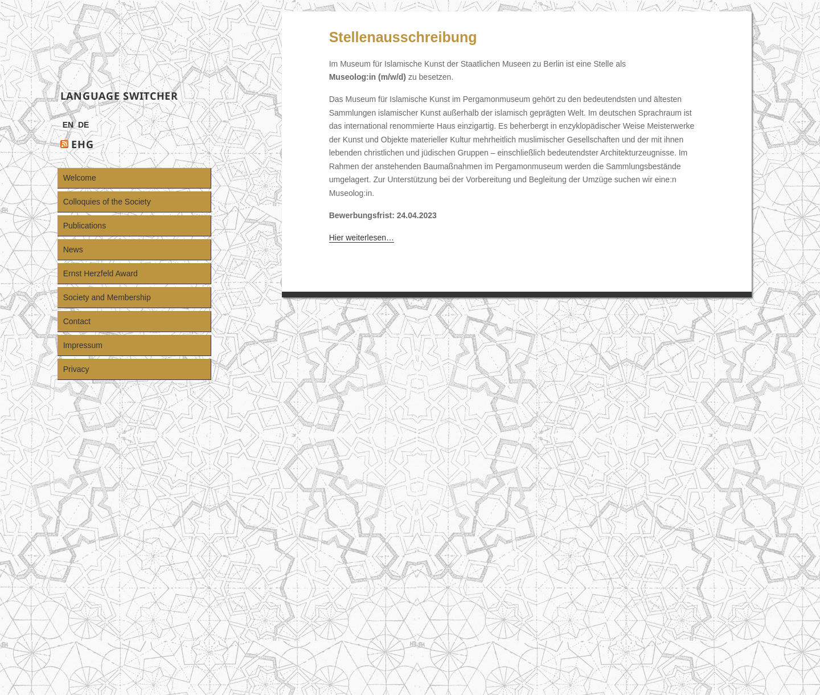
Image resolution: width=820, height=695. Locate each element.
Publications (84, 225)
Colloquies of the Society (107, 201)
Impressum (82, 345)
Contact (77, 321)
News (73, 249)
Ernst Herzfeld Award (100, 273)
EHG (82, 144)
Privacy (76, 369)
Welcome (79, 177)
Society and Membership (107, 297)
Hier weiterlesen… (361, 237)
